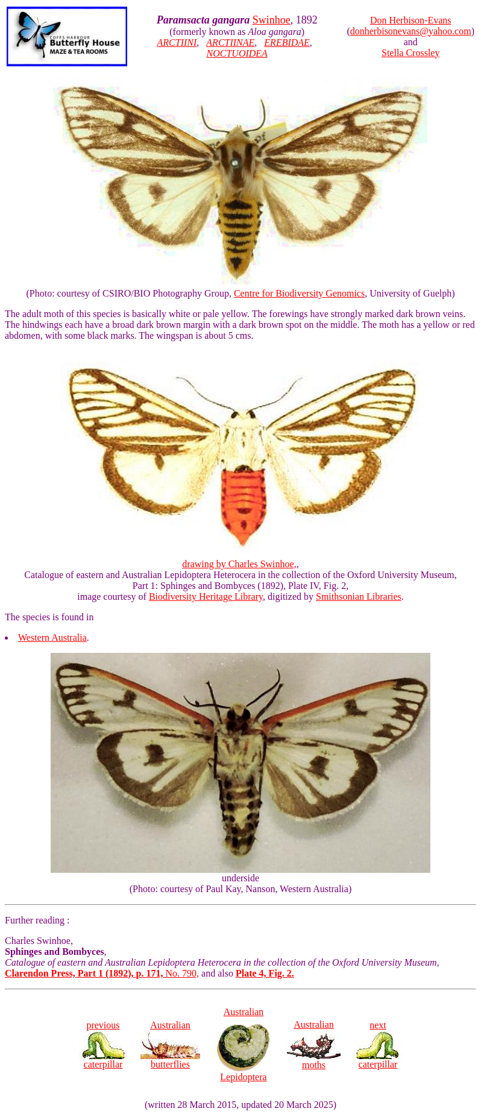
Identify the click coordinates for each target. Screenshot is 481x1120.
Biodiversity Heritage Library (206, 596)
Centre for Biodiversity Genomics (299, 293)
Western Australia (52, 637)
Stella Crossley (410, 53)
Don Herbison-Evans (410, 20)
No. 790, (102, 973)
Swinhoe (272, 20)
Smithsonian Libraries (358, 596)
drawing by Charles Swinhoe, (240, 559)
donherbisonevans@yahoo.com (410, 31)
